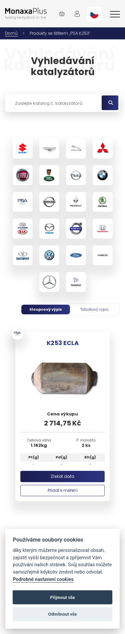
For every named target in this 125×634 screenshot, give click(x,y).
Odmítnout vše (62, 614)
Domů (11, 33)
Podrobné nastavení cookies (43, 579)
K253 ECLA (63, 343)
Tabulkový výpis (94, 309)
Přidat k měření (63, 490)
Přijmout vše (62, 597)
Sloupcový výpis (45, 309)
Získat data (62, 476)
